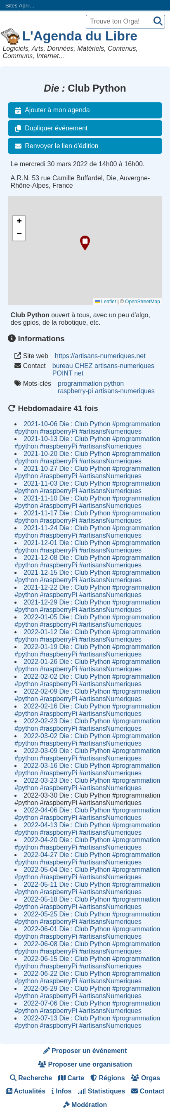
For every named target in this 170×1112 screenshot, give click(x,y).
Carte (71, 1077)
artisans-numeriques (125, 390)
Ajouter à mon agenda (51, 110)
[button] (85, 243)
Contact (147, 1091)
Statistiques (101, 1091)
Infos (62, 1091)
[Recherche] (158, 21)
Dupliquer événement (49, 128)
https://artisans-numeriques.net (100, 355)
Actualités (25, 1091)
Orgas (145, 1077)
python (114, 383)
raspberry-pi (75, 390)
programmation (80, 383)
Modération (85, 1104)
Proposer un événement (85, 1050)
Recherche (31, 1077)
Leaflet (105, 302)
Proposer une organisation (85, 1064)
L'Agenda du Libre (80, 35)
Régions (107, 1077)
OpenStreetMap (142, 302)
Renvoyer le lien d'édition (55, 146)
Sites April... (19, 5)
